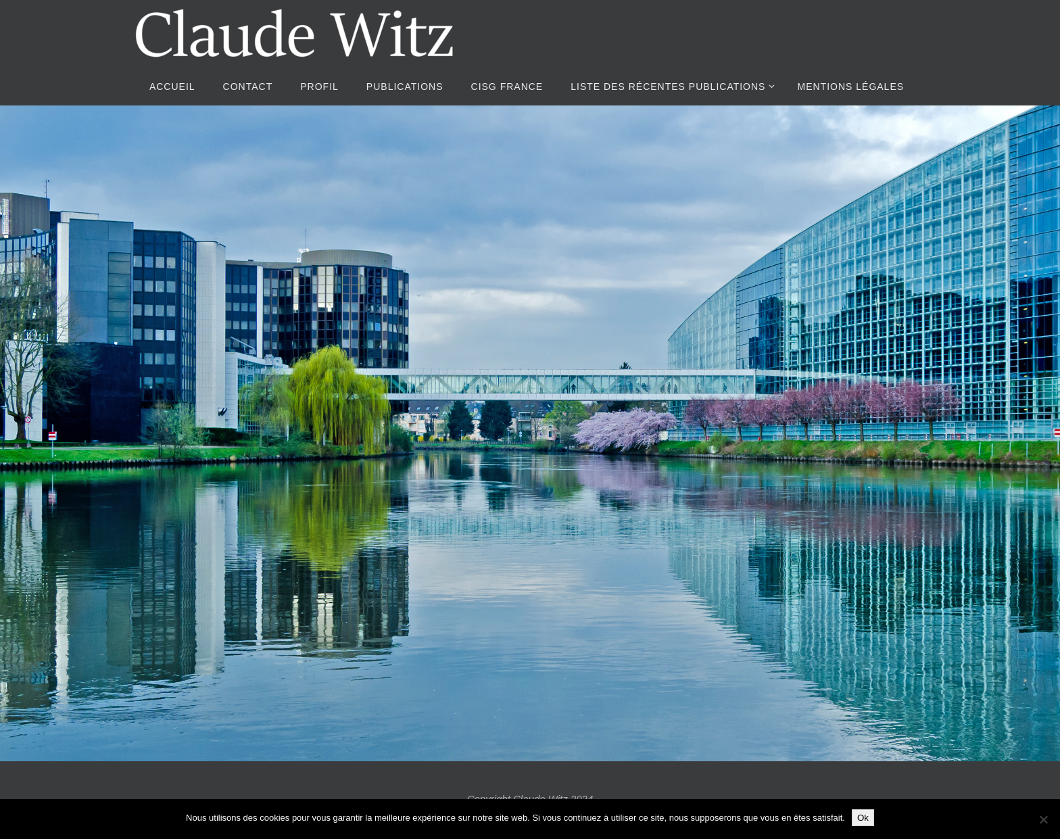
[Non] (1043, 819)
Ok (863, 818)
